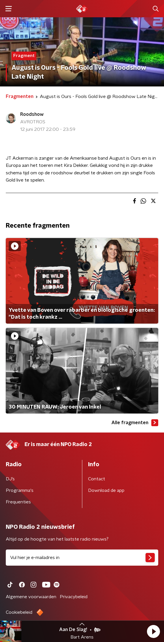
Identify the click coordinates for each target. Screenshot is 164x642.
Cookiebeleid (19, 612)
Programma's (19, 490)
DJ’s (10, 479)
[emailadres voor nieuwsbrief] (82, 558)
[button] (153, 631)
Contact (96, 479)
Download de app (106, 490)
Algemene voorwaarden (31, 596)
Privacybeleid (73, 596)
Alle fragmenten (134, 422)
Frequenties (18, 502)
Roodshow (32, 114)
